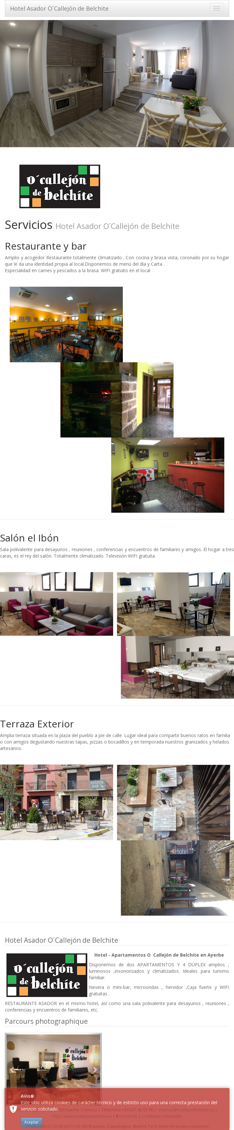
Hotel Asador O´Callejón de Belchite (59, 8)
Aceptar (31, 1122)
